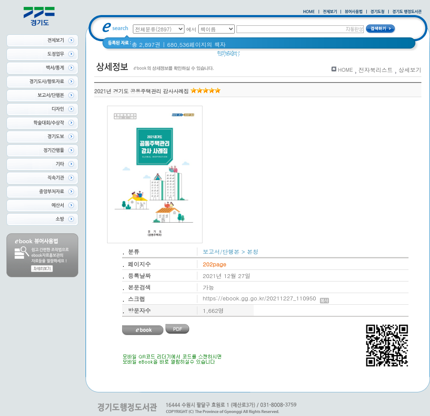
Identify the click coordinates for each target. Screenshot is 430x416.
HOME (345, 69)
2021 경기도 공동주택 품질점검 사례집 (319, 56)
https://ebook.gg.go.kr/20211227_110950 (266, 298)
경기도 (253, 56)
